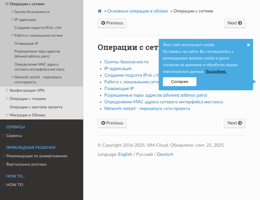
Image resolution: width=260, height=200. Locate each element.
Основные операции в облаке (137, 11)
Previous (112, 23)
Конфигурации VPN (25, 90)
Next (235, 23)
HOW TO (12, 185)
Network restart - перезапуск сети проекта (36, 79)
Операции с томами (26, 98)
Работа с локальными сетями (36, 35)
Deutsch (165, 154)
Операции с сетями (25, 4)
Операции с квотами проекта (36, 107)
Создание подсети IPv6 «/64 (38, 28)
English (125, 154)
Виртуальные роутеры (24, 164)
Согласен (179, 81)
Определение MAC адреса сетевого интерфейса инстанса (39, 67)
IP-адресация (23, 20)
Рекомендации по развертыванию (34, 156)
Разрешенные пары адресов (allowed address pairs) (37, 54)
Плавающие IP (26, 44)
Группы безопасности (30, 12)
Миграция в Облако (26, 115)
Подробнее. (215, 72)
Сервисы (12, 135)
